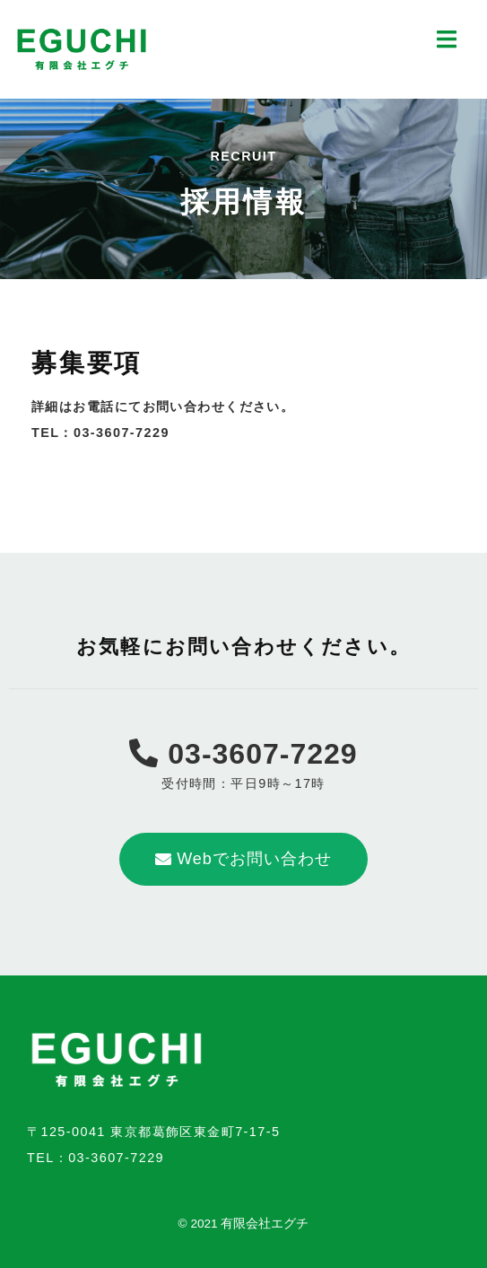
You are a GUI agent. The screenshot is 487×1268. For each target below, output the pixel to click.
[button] (243, 859)
